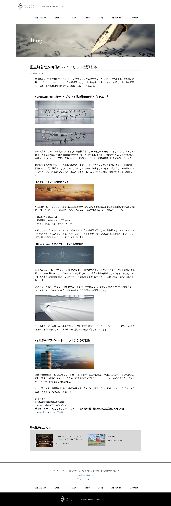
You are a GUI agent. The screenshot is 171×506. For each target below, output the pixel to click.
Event (57, 17)
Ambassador (40, 17)
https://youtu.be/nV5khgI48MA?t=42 (51, 405)
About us (116, 17)
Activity (72, 17)
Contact (134, 17)
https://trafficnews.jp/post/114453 (49, 412)
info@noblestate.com (85, 475)
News (87, 17)
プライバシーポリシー (85, 480)
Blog (100, 17)
